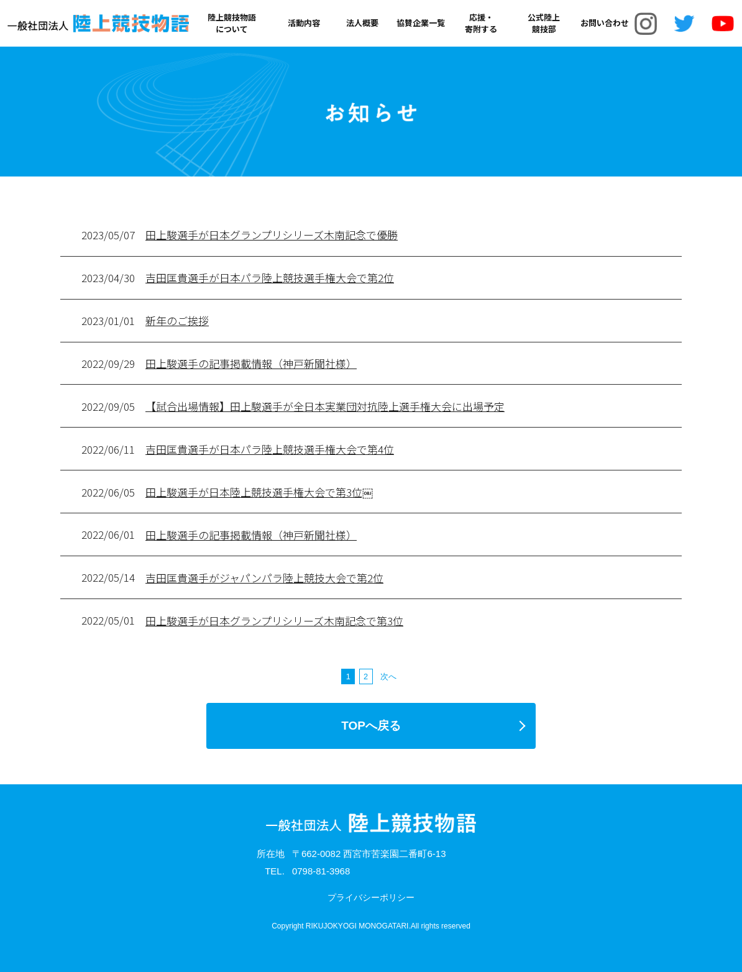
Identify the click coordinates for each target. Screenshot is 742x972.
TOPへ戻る (371, 725)
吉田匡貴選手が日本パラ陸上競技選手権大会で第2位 (269, 277)
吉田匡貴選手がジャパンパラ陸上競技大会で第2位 (264, 577)
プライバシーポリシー (371, 897)
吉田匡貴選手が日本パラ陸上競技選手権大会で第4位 (269, 449)
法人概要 (362, 23)
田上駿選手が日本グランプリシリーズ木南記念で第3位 (274, 620)
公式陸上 (544, 23)
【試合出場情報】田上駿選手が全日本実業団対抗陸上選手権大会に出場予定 (325, 406)
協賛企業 (420, 23)
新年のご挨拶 (177, 320)
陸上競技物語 (232, 23)
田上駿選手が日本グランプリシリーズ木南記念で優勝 (271, 234)
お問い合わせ (604, 23)
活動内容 (304, 23)
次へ (388, 676)
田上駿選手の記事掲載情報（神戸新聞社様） (251, 363)
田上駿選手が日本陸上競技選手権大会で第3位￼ (259, 492)
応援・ (481, 23)
